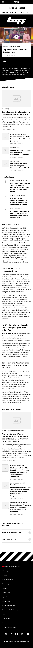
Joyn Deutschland (11, 567)
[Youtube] (27, 634)
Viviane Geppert (23, 297)
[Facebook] (16, 634)
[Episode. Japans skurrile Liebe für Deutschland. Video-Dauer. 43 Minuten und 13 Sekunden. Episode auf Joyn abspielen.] (16, 50)
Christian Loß (16, 302)
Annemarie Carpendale (9, 297)
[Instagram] (5, 634)
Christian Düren (17, 299)
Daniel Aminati (6, 299)
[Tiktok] (11, 634)
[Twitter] (22, 634)
